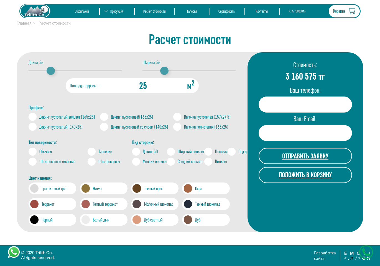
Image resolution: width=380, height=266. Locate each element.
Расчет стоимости (154, 11)
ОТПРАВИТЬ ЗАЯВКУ (305, 156)
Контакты (262, 11)
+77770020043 (297, 11)
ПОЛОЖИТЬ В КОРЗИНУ (305, 175)
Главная (24, 23)
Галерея (192, 11)
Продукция (116, 11)
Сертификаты (226, 11)
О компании (82, 11)
